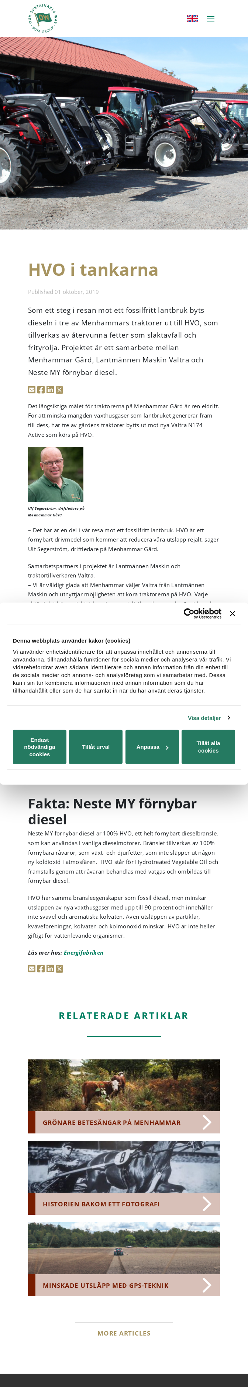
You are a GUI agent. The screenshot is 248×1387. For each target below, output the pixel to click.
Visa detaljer (204, 717)
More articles (124, 1333)
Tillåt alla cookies (208, 747)
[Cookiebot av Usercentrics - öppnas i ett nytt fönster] (189, 613)
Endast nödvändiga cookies (39, 746)
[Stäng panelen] (232, 613)
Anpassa (153, 747)
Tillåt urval (96, 747)
